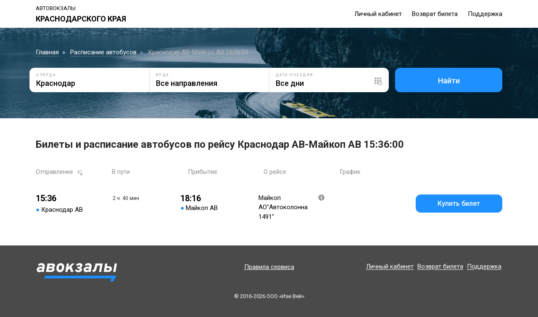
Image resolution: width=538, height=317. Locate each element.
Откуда (46, 75)
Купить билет (459, 204)
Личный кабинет (378, 14)
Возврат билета (435, 14)
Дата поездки (295, 75)
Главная (47, 52)
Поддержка (485, 14)
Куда (162, 75)
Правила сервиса (269, 267)
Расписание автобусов (103, 52)
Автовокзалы (56, 8)
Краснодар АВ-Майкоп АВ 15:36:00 (198, 52)
